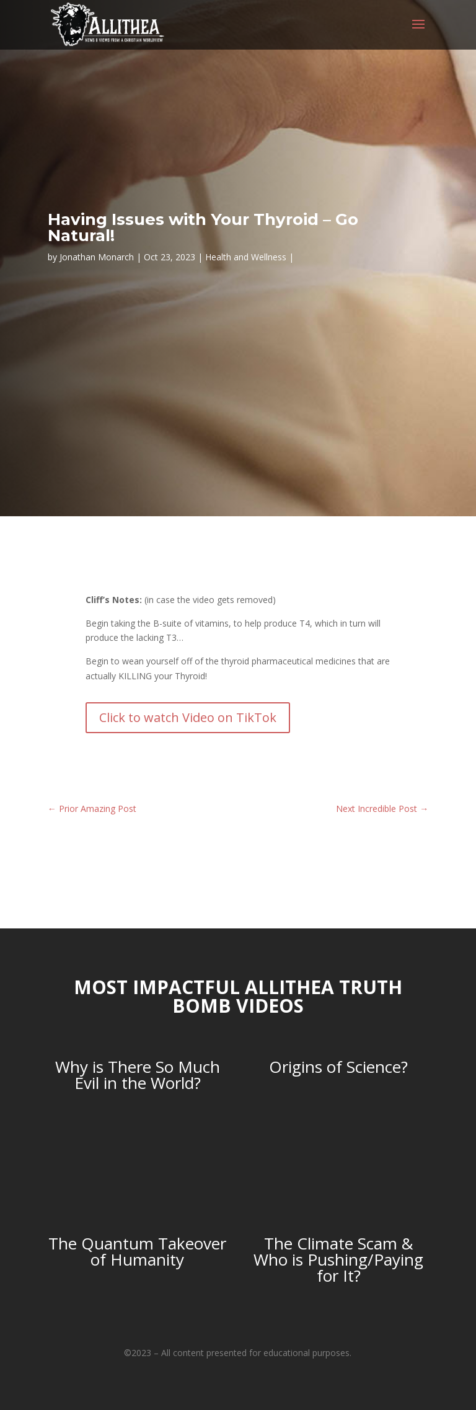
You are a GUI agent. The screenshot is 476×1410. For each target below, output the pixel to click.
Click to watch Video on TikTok (187, 717)
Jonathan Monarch (97, 257)
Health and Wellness (245, 257)
